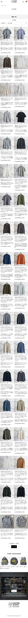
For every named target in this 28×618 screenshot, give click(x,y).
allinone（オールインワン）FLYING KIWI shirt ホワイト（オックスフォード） (21, 72)
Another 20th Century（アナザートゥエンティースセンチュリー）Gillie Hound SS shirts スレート (7, 209)
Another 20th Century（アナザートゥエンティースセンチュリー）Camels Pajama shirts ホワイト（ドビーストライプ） (7, 473)
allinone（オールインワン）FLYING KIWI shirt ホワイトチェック (21, 99)
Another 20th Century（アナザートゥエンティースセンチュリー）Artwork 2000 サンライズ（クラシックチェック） (7, 358)
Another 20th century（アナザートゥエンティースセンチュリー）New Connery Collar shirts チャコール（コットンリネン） (21, 387)
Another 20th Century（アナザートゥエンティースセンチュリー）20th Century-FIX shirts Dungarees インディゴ (7, 416)
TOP (2, 5)
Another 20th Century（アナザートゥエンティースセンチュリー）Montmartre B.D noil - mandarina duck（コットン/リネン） (21, 239)
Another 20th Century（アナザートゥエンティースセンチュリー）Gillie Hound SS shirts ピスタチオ (21, 181)
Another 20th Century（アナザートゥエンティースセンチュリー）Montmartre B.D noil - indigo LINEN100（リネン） (7, 270)
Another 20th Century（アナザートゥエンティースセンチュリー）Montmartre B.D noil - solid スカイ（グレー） (21, 299)
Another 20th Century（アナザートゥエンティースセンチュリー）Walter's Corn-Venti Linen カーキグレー (7, 444)
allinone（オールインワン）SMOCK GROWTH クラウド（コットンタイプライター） (7, 153)
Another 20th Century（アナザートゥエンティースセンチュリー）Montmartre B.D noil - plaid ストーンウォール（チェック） (21, 329)
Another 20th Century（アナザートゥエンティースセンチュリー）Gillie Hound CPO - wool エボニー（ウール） (7, 502)
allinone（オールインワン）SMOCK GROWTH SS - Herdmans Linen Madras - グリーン (7, 43)
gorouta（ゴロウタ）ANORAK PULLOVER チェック (7, 530)
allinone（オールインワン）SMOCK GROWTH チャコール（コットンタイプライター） (21, 153)
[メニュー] (1, 1)
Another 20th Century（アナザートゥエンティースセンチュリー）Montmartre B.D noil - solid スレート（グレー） (7, 329)
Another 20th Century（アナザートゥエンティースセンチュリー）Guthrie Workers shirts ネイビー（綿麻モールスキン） (7, 387)
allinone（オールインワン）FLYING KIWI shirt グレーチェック (7, 126)
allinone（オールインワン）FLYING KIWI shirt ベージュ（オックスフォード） (7, 99)
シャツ (5, 5)
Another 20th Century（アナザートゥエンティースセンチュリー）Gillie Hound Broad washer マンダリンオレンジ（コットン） (21, 270)
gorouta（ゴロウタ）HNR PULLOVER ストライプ (21, 530)
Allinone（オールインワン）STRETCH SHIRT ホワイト (7, 180)
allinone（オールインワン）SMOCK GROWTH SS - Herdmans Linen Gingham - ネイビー (21, 43)
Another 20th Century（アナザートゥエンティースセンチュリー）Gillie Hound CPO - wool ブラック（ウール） (21, 502)
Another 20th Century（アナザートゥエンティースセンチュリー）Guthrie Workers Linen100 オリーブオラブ (21, 209)
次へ (18, 546)
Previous (1, 561)
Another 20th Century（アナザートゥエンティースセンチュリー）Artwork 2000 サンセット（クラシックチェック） (21, 358)
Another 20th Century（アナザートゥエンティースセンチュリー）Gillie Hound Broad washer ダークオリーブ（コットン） (7, 299)
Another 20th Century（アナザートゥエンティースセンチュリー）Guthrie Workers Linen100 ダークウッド (7, 238)
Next (27, 561)
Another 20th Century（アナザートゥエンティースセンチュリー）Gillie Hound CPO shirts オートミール (21, 444)
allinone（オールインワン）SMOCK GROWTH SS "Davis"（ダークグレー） (21, 126)
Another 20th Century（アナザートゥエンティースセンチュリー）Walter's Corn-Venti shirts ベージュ (21, 415)
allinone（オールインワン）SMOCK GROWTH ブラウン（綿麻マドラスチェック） (7, 72)
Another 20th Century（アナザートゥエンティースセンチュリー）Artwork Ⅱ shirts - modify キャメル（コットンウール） (21, 473)
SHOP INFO (14, 590)
